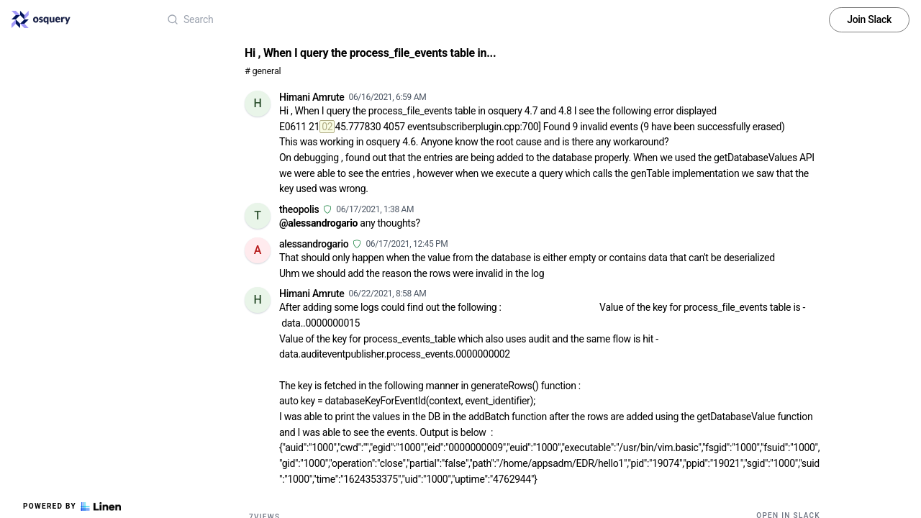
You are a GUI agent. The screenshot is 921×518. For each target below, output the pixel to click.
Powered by (72, 506)
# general (263, 70)
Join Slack (869, 19)
